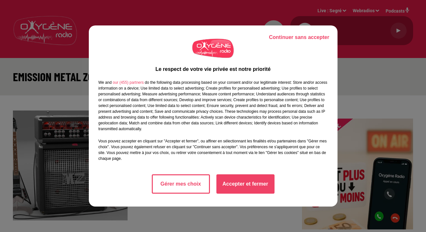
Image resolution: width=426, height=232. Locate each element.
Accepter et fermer (245, 184)
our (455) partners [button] (128, 82)
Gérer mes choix (181, 184)
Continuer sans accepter (299, 37)
